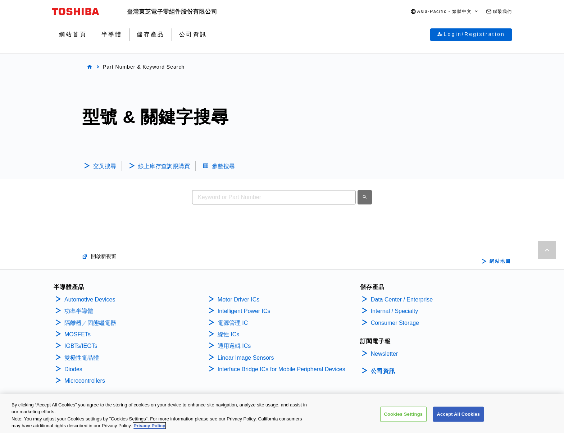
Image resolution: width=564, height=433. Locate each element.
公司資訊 (383, 371)
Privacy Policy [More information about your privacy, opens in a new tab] (149, 425)
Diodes (73, 369)
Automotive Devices (89, 299)
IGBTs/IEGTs (80, 346)
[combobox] (274, 197)
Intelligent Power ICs (244, 311)
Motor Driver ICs (238, 299)
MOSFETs (77, 334)
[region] (282, 413)
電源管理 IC (233, 323)
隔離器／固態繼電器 (90, 323)
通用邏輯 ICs (234, 346)
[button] (444, 12)
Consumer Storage (395, 323)
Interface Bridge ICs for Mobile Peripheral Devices (281, 369)
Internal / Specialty (394, 311)
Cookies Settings (403, 414)
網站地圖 (500, 261)
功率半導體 (78, 311)
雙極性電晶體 (81, 358)
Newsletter (384, 354)
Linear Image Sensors (246, 358)
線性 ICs (228, 334)
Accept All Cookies (458, 414)
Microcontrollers (84, 381)
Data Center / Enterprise (402, 299)
